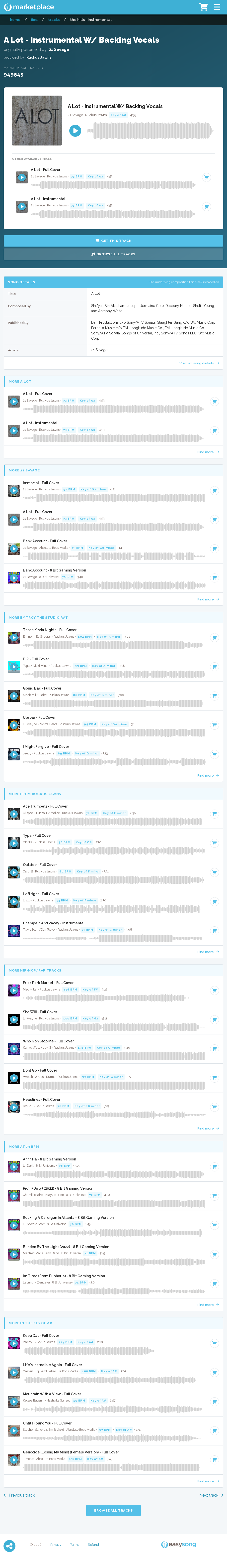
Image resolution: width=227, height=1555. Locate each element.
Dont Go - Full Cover (40, 1070)
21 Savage (59, 49)
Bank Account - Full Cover (45, 541)
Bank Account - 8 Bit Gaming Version (54, 570)
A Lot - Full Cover (46, 170)
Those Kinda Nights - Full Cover (50, 630)
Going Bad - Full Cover (42, 688)
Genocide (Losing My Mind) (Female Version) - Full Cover (71, 1452)
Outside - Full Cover (40, 865)
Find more (208, 452)
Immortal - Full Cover (41, 483)
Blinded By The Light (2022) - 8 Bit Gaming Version (66, 1247)
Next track (211, 1495)
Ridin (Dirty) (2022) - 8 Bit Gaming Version (58, 1188)
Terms (74, 1545)
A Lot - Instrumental (48, 199)
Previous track (19, 1495)
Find (34, 19)
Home (15, 19)
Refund (93, 1545)
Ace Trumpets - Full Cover (45, 806)
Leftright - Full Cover (41, 894)
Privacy (55, 1545)
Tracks (54, 19)
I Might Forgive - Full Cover (46, 747)
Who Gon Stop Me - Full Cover (48, 1041)
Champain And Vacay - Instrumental (53, 923)
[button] (217, 7)
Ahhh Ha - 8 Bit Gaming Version (49, 1159)
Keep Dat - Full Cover (41, 1336)
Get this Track (113, 241)
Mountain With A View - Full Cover (52, 1394)
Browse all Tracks (113, 254)
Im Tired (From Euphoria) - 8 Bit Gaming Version (64, 1276)
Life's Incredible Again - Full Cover (52, 1365)
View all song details (199, 363)
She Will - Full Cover (40, 1012)
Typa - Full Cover (37, 836)
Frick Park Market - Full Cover (48, 983)
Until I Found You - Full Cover (47, 1423)
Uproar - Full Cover (39, 717)
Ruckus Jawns (39, 57)
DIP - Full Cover (36, 659)
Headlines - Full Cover (42, 1100)
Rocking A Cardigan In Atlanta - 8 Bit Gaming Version (68, 1218)
